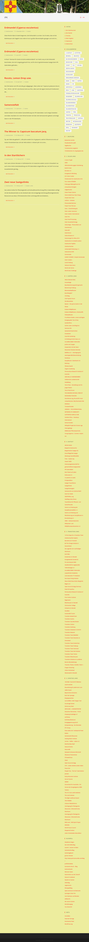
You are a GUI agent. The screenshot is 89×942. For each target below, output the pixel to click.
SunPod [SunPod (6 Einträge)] (68, 112)
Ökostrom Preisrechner (71, 755)
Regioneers (68, 600)
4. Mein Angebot (69, 38)
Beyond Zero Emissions (71, 692)
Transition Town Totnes (71, 654)
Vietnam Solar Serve (70, 265)
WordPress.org (69, 924)
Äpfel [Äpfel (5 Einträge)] (67, 127)
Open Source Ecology (70, 763)
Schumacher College (70, 605)
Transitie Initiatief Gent (71, 616)
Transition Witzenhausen (71, 656)
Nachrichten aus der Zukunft (72, 874)
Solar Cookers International (72, 214)
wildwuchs (67, 899)
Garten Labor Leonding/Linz (72, 325)
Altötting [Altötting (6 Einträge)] (78, 53)
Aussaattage (68, 282)
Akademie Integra (69, 842)
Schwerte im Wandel (70, 608)
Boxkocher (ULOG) (69, 140)
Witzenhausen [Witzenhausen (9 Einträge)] (77, 121)
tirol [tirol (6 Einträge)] (74, 112)
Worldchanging (69, 904)
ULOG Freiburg (69, 262)
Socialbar (67, 611)
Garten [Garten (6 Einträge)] (79, 81)
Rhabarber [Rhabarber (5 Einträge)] (69, 96)
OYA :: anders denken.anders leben (74, 765)
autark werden (68, 684)
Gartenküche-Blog (69, 850)
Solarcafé (67, 230)
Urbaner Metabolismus (71, 803)
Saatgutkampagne (69, 488)
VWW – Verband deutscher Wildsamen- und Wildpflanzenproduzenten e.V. (73, 523)
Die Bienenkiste (69, 301)
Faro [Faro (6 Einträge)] (73, 81)
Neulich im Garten (69, 880)
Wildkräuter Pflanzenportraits (72, 431)
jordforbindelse (69, 863)
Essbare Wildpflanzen (70, 309)
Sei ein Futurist (69, 779)
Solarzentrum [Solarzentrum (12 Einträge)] (70, 106)
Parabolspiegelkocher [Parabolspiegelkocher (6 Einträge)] (72, 93)
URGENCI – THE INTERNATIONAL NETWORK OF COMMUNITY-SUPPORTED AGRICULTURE (73, 411)
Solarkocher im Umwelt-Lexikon (73, 241)
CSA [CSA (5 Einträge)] (74, 65)
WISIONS (67, 825)
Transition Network (70, 632)
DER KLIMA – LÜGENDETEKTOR (73, 709)
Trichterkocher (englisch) (71, 148)
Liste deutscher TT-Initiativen (72, 575)
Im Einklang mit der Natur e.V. (72, 339)
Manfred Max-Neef (70, 744)
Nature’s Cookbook (70, 877)
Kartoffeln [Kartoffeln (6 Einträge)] (69, 87)
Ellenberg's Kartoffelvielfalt (72, 456)
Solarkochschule (69, 246)
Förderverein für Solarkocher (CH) (73, 179)
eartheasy (67, 717)
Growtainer (68, 333)
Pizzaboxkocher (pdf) (70, 143)
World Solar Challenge (70, 270)
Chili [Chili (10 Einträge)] (76, 62)
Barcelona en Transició (71, 540)
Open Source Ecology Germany (73, 586)
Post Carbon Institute (70, 597)
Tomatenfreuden (69, 406)
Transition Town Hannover (72, 648)
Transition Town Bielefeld (71, 635)
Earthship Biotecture (70, 720)
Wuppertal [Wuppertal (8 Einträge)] (78, 124)
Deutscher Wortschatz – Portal (73, 711)
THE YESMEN (68, 800)
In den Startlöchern (14, 155)
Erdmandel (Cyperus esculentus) (21, 27)
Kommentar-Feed (69, 921)
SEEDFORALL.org (69, 496)
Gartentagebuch (69, 853)
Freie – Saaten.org (69, 459)
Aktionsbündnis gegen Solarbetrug (74, 165)
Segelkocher (68, 145)
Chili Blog (67, 296)
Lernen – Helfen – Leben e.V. (72, 741)
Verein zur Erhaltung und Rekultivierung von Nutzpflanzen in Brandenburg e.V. (74, 515)
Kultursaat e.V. (68, 475)
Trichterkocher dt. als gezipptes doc (74, 151)
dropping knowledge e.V (71, 714)
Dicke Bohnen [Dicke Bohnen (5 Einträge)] (70, 71)
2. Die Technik (68, 33)
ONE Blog (67, 882)
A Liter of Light (68, 160)
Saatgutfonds (68, 485)
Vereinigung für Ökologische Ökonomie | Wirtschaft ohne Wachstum (72, 808)
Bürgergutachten (69, 698)
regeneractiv (68, 885)
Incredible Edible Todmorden (72, 342)
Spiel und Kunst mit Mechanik (72, 890)
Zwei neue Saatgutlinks (16, 182)
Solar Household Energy (71, 222)
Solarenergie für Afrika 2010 (72, 238)
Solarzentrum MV (69, 251)
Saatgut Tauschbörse (70, 483)
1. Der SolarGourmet (70, 30)
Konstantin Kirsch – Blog (71, 866)
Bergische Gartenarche (71, 448)
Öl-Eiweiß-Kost (68, 757)
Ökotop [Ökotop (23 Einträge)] (68, 130)
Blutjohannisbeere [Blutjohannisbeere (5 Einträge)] (71, 59)
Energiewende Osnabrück (71, 559)
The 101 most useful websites (72, 792)
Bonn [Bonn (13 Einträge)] (81, 59)
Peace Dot (67, 768)
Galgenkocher (68, 189)
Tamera (67, 790)
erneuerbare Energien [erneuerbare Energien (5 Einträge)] (72, 78)
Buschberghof (68, 293)
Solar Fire (67, 216)
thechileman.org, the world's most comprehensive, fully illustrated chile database (74, 401)
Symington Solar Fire (70, 893)
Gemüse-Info (68, 328)
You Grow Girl (68, 907)
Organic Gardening (70, 369)
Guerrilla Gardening (70, 336)
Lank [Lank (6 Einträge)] (73, 90)
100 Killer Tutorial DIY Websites (73, 682)
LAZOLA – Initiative (70, 200)
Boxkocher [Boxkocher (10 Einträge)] (69, 62)
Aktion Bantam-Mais (70, 279)
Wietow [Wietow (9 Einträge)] (68, 121)
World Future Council (70, 827)
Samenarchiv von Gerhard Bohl (73, 491)
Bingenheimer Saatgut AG (71, 450)
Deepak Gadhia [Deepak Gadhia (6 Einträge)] (70, 68)
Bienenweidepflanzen (70, 290)
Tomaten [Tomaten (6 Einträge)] (68, 115)
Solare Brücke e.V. (69, 235)
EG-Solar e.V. (68, 170)
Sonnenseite (68, 254)
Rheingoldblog (68, 888)
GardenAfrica (68, 323)
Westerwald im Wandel (71, 673)
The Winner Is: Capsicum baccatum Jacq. (25, 131)
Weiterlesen (10, 43)
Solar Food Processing (70, 219)
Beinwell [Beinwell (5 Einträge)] (68, 56)
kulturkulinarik (68, 869)
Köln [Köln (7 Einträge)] (67, 90)
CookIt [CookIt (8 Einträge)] (68, 65)
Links (31, 186)
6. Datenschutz (69, 44)
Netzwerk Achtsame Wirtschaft (73, 752)
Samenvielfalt (11, 104)
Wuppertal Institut (69, 830)
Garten (29, 31)
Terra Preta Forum (69, 390)
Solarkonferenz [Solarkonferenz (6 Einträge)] (71, 102)
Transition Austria (69, 619)
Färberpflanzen (69, 315)
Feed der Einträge (69, 918)
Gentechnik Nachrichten (71, 331)
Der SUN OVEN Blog (70, 845)
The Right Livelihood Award (72, 798)
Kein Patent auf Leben (70, 472)
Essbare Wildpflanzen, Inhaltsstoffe (74, 312)
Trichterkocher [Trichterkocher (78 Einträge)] (70, 118)
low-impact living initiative (71, 578)
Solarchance (68, 233)
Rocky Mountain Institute (71, 776)
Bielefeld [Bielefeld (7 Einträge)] (76, 56)
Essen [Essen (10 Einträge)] (67, 81)
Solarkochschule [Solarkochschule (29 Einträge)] (71, 99)
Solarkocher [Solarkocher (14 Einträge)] (79, 96)
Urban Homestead (69, 670)
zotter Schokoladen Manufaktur (73, 833)
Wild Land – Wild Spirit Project (72, 822)
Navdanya (67, 358)
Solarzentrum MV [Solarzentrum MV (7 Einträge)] (71, 109)
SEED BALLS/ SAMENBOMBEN (72, 377)
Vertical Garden (69, 422)
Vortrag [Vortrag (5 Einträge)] (80, 118)
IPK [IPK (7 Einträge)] (73, 84)
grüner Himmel (69, 855)
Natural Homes (69, 747)
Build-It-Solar (68, 168)
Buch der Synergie (69, 695)
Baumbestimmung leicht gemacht (73, 285)
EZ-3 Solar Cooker (69, 176)
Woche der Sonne (69, 268)
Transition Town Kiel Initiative (72, 651)
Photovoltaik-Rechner (70, 203)
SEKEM (66, 782)
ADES (66, 162)
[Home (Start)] (80, 17)
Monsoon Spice (69, 872)
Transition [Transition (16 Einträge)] (77, 115)
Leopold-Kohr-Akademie (71, 573)
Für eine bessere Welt (70, 562)
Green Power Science (70, 192)
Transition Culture (69, 624)
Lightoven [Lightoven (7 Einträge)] (80, 90)
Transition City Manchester (72, 621)
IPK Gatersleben (69, 469)
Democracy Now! (69, 706)
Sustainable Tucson (70, 613)
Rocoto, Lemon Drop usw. (17, 78)
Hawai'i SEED (68, 461)
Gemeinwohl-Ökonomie (71, 736)
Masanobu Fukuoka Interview (72, 350)
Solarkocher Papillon (70, 243)
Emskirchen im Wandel (71, 557)
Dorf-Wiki (67, 554)
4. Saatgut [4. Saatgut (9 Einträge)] (69, 53)
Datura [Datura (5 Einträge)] (79, 65)
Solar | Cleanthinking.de (71, 208)
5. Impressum (68, 41)
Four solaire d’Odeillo (70, 181)
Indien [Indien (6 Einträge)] (68, 84)
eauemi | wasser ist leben (71, 847)
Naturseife (67, 749)
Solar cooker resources (71, 211)
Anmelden (67, 916)
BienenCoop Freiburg (70, 287)
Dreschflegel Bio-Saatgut (71, 453)
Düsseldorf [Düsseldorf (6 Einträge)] (69, 74)
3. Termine (67, 35)
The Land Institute (69, 795)
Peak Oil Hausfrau (69, 589)
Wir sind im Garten (70, 901)
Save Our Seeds (69, 494)
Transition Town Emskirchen (72, 643)
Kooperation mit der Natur (72, 347)
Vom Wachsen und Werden (72, 896)
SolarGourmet (9, 31)
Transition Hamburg (70, 627)
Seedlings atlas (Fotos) (70, 499)
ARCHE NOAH (68, 445)
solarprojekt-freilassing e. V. (72, 249)
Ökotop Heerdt (69, 366)
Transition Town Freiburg (71, 646)
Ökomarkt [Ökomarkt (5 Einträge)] (75, 127)
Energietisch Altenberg (71, 173)
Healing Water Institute (71, 738)
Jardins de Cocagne (70, 344)
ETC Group (67, 728)
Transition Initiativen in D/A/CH (73, 629)
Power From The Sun (70, 206)
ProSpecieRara (68, 480)
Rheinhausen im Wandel (71, 602)
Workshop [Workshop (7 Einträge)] (69, 124)
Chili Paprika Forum (70, 298)
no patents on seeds (70, 477)
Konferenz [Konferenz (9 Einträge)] (78, 87)
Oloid (66, 760)
